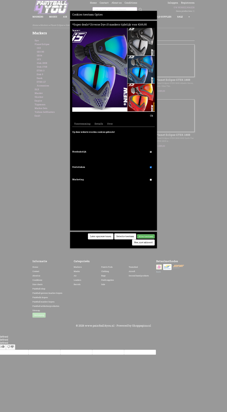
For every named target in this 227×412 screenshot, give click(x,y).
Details (99, 123)
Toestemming (82, 123)
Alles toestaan (146, 236)
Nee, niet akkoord (143, 242)
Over (110, 123)
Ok (151, 115)
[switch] (151, 152)
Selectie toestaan (125, 236)
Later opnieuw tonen (100, 236)
